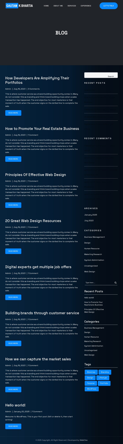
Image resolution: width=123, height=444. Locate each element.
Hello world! (89, 90)
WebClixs (83, 440)
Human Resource (91, 248)
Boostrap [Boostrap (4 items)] (91, 372)
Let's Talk (108, 5)
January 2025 (90, 215)
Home (46, 6)
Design (87, 243)
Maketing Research (93, 254)
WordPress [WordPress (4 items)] (91, 389)
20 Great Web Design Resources (98, 117)
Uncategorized (91, 266)
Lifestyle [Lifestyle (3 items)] (103, 378)
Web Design (89, 271)
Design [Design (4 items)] (90, 378)
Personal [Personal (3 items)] (91, 383)
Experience (86, 6)
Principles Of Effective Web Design (100, 109)
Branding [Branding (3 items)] (105, 372)
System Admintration (94, 260)
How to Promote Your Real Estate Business (93, 303)
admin (8, 89)
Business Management (94, 237)
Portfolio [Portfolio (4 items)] (104, 383)
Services (72, 6)
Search (111, 76)
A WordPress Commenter (95, 145)
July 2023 (88, 220)
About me (58, 6)
